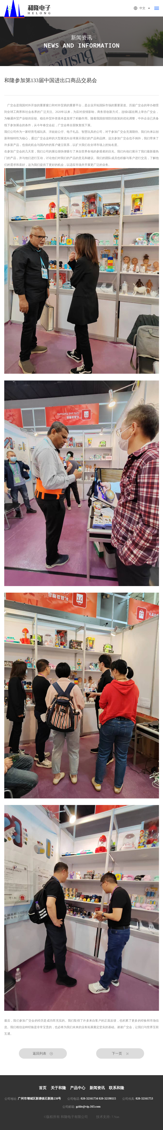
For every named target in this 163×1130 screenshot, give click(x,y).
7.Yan (115, 1117)
